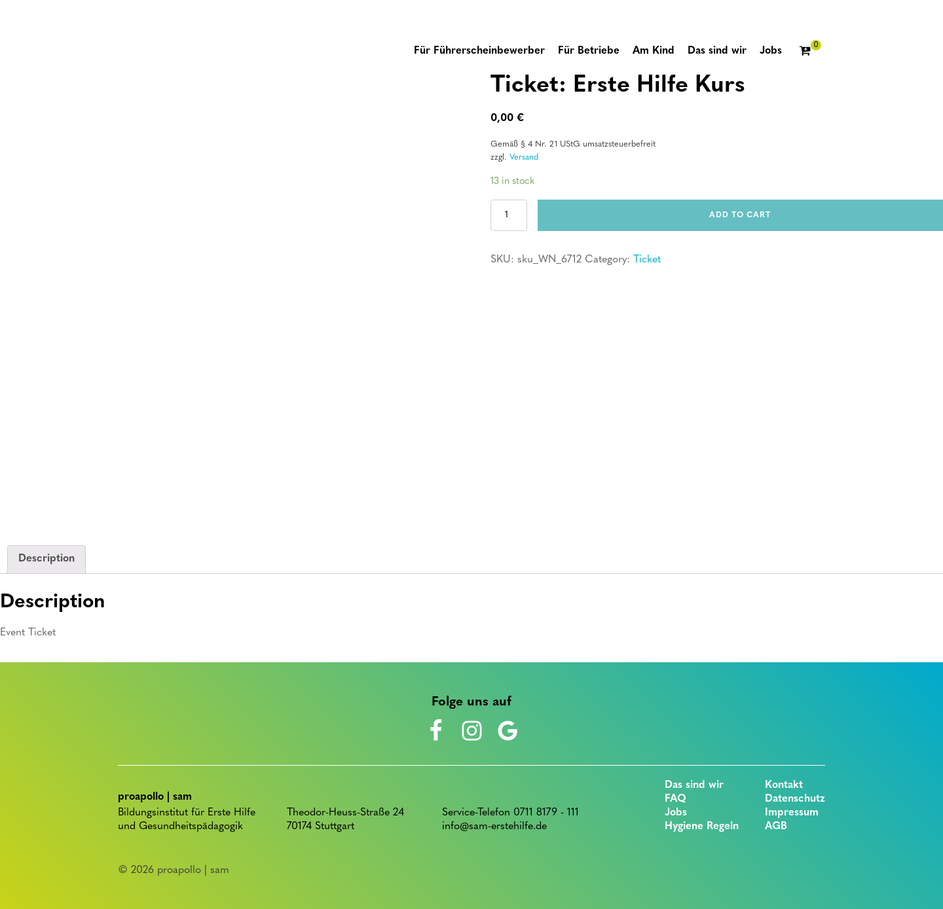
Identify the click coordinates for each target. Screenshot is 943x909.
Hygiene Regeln (702, 826)
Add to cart (740, 215)
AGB (776, 826)
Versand (523, 157)
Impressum (792, 813)
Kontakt (784, 785)
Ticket (647, 260)
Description (46, 559)
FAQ (675, 799)
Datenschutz (795, 799)
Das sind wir (694, 785)
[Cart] (810, 52)
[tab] (46, 559)
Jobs (676, 813)
